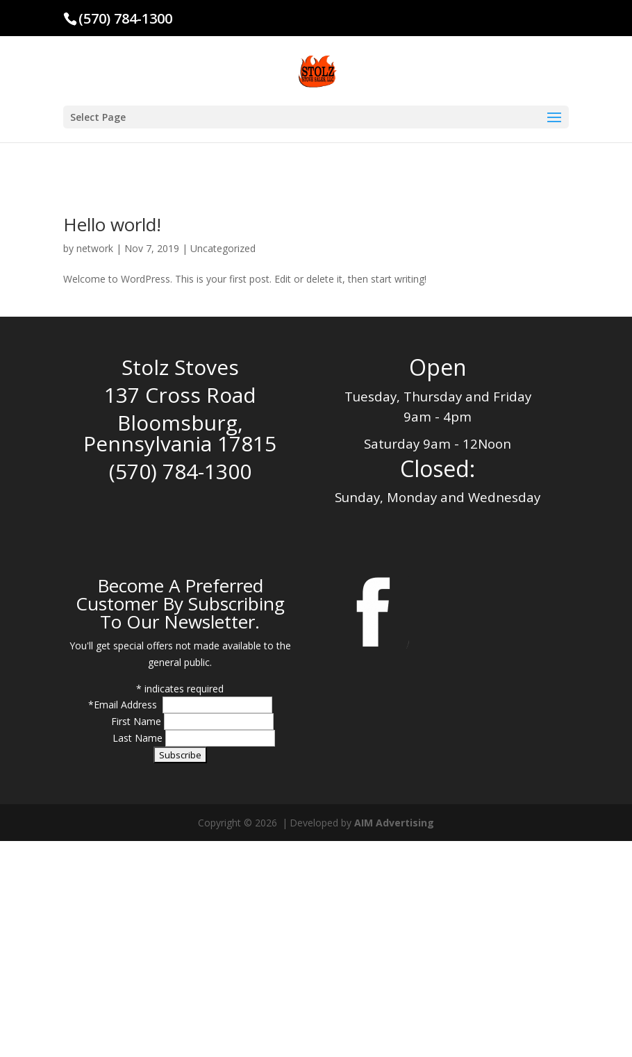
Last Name (139, 737)
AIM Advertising (394, 822)
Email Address (127, 704)
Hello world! (112, 224)
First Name (137, 721)
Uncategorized (223, 248)
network (94, 248)
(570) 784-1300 (125, 18)
